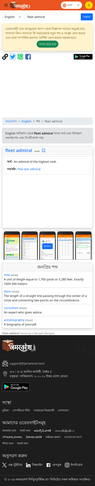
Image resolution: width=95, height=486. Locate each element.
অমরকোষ (11, 121)
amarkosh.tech (73, 437)
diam (7, 291)
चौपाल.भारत (7, 443)
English (26, 121)
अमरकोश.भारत (9, 430)
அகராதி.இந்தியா (64, 430)
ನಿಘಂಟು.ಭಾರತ (34, 437)
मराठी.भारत (25, 430)
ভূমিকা (5, 410)
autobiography (14, 320)
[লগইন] (89, 5)
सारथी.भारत (22, 443)
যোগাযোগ (63, 410)
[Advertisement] (48, 89)
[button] (9, 245)
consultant (11, 308)
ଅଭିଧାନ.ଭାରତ (53, 437)
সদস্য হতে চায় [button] (47, 44)
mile (7, 275)
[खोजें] (53, 16)
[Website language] (71, 5)
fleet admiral (18, 150)
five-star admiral (29, 169)
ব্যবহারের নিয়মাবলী (44, 410)
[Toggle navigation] (6, 5)
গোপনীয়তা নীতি (21, 410)
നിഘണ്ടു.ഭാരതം (12, 437)
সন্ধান (86, 17)
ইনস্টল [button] (47, 246)
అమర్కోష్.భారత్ (42, 430)
